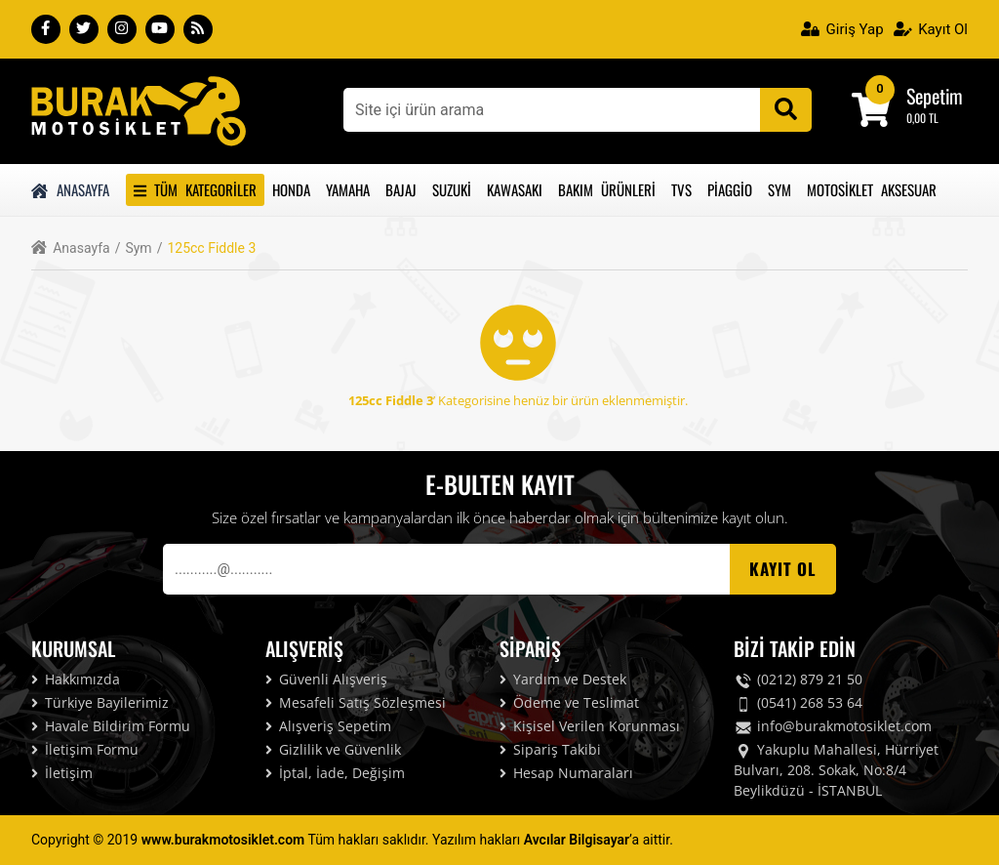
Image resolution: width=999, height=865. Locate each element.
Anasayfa (70, 189)
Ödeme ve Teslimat (569, 702)
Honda (291, 189)
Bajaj (401, 189)
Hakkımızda (75, 679)
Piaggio (729, 189)
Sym (779, 189)
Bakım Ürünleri (607, 189)
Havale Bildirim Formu (110, 726)
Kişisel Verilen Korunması (590, 726)
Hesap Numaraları (566, 772)
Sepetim (934, 95)
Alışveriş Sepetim (328, 726)
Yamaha (348, 189)
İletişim (62, 772)
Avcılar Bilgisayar (576, 839)
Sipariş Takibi (550, 749)
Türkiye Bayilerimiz (100, 702)
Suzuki (451, 189)
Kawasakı (514, 189)
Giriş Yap (842, 29)
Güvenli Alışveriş (326, 679)
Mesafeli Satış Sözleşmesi (355, 702)
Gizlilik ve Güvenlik (333, 749)
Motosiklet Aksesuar (872, 189)
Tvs (681, 189)
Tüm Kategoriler (195, 189)
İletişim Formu (85, 749)
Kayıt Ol (931, 29)
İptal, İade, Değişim (335, 772)
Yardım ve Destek (563, 679)
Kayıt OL (783, 568)
